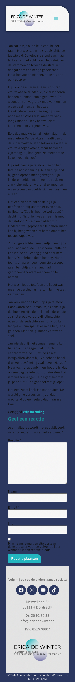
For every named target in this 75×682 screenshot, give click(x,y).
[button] (56, 19)
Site (10, 523)
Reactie (14, 440)
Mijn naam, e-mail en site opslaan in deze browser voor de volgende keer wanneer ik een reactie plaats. (34, 546)
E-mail (13, 507)
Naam (13, 491)
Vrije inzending (33, 412)
